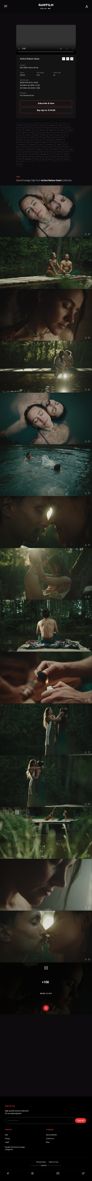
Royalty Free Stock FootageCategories (15, 1148)
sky (26, 154)
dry (35, 130)
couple (60, 125)
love (34, 140)
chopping (51, 125)
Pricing (7, 1138)
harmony (28, 135)
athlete (20, 125)
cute (67, 125)
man (40, 140)
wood (58, 159)
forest (70, 130)
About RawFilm (51, 1135)
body (27, 125)
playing (30, 149)
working (66, 159)
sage (70, 149)
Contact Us (50, 1138)
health (36, 135)
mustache (49, 144)
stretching (42, 154)
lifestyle (20, 140)
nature (59, 144)
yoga (19, 164)
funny (19, 135)
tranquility (28, 159)
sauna (20, 154)
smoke (33, 154)
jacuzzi (57, 135)
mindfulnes (21, 144)
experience (52, 130)
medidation (59, 140)
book (34, 125)
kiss (65, 135)
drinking (28, 130)
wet (43, 159)
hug (50, 135)
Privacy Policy (41, 1162)
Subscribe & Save (46, 103)
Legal (7, 1142)
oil (65, 144)
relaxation (55, 149)
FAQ (6, 1135)
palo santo (21, 149)
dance (20, 130)
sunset (57, 154)
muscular (32, 144)
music (41, 144)
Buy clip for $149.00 (46, 110)
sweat (66, 154)
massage (48, 140)
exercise (43, 130)
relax (46, 149)
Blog (47, 1142)
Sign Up (80, 1120)
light (27, 140)
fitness (62, 130)
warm (37, 159)
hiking (44, 135)
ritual (63, 149)
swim (19, 159)
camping (42, 125)
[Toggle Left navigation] (5, 7)
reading (39, 149)
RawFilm (44, 1165)
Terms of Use (53, 1162)
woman (50, 159)
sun (50, 154)
